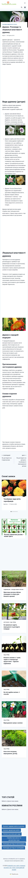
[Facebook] (25, 7)
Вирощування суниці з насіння (13, 723)
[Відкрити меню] (24, 3)
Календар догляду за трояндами (13, 848)
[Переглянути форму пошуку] (21, 7)
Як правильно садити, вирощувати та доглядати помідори (12, 627)
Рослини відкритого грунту (9, 24)
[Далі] (24, 495)
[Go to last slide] (4, 495)
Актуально (6, 622)
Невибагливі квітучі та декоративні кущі (14, 839)
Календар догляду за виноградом (13, 844)
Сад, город (13, 622)
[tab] (12, 511)
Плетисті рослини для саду (11, 834)
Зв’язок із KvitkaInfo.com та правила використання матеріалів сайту (14, 860)
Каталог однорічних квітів (11, 830)
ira (4, 35)
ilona (6, 504)
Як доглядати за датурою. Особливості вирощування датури (20, 460)
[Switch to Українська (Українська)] (14, 874)
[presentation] (14, 488)
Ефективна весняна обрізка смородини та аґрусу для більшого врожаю (12, 594)
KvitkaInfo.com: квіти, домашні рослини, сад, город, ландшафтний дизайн (14, 867)
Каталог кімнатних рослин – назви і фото (14, 535)
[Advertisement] (14, 82)
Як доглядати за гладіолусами (7, 457)
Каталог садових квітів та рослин (13, 826)
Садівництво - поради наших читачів (13, 589)
